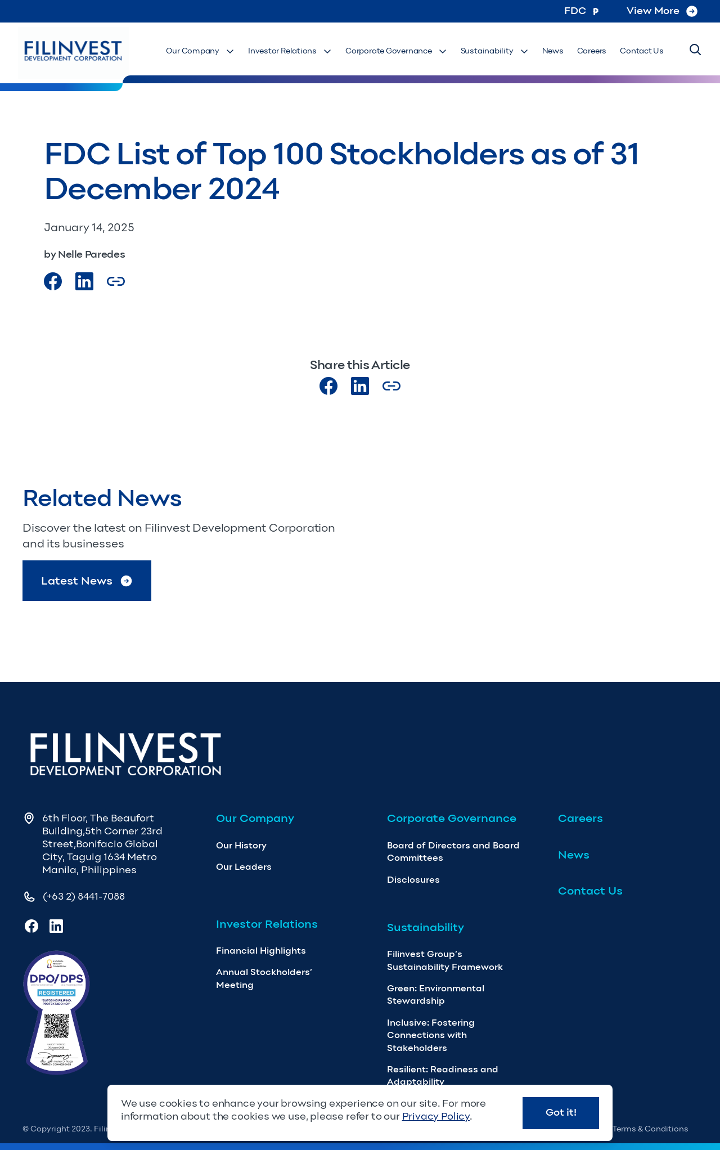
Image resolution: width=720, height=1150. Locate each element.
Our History (241, 845)
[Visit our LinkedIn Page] (84, 281)
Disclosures (413, 879)
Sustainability (495, 51)
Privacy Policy (436, 1116)
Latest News (87, 581)
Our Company (200, 51)
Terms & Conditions (650, 1129)
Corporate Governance (396, 51)
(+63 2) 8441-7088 (84, 896)
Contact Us (642, 51)
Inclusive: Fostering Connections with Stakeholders (431, 1035)
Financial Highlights (261, 950)
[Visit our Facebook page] (53, 281)
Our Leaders (244, 866)
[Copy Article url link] (116, 281)
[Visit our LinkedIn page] (360, 386)
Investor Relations (290, 51)
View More (662, 11)
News (553, 51)
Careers (591, 51)
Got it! (561, 1112)
